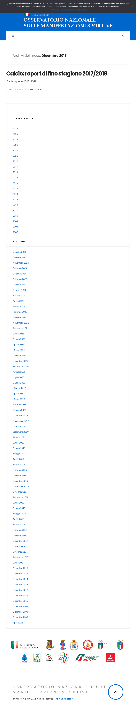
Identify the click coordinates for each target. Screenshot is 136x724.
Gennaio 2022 (19, 317)
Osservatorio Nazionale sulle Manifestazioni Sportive (60, 689)
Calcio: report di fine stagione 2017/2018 (56, 73)
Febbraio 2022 (20, 311)
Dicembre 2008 (20, 611)
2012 (15, 204)
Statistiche (36, 89)
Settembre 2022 (20, 295)
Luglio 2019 (18, 442)
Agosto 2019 (19, 437)
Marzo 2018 (19, 524)
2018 (15, 172)
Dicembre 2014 (20, 579)
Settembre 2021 (20, 328)
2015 (15, 188)
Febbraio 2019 (20, 470)
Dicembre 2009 (20, 606)
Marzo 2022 (19, 306)
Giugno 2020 (19, 382)
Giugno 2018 (19, 508)
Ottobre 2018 (19, 491)
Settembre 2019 (20, 431)
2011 (15, 210)
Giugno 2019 (19, 448)
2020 (15, 161)
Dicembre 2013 (20, 584)
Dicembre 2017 (20, 540)
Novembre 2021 (21, 322)
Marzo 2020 (19, 399)
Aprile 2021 (18, 344)
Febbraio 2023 (20, 279)
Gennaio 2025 (19, 257)
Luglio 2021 (18, 333)
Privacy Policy (64, 699)
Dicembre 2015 (20, 573)
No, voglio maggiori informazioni (74, 10)
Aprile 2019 (18, 459)
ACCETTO (55, 10)
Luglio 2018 (18, 502)
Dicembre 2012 (20, 590)
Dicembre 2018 (20, 480)
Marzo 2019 (19, 464)
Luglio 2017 (18, 562)
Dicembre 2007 (20, 617)
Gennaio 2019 (19, 475)
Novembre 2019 (21, 420)
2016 (15, 183)
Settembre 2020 (20, 366)
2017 (15, 177)
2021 (15, 155)
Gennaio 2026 (19, 251)
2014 (15, 194)
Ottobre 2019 (19, 426)
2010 (15, 215)
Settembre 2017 (20, 557)
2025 (15, 134)
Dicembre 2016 (20, 568)
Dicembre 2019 (20, 415)
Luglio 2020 (18, 377)
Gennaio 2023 (19, 284)
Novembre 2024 (21, 262)
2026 (15, 128)
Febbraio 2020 (20, 404)
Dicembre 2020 (20, 360)
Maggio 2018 (19, 513)
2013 (15, 199)
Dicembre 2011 (20, 595)
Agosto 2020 (19, 371)
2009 (15, 221)
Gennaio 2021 (19, 355)
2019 (15, 166)
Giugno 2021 (19, 339)
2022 (15, 150)
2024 (15, 139)
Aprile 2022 (18, 300)
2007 (15, 232)
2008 (15, 226)
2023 (15, 144)
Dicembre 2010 (20, 600)
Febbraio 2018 (20, 530)
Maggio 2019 (19, 453)
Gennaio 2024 (19, 273)
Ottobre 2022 (19, 290)
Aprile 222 (18, 622)
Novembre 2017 (21, 546)
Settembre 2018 (20, 497)
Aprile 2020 (18, 393)
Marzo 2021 (19, 350)
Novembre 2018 (21, 486)
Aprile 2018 (18, 519)
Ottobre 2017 (19, 551)
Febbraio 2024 (20, 268)
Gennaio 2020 (19, 410)
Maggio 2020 (19, 388)
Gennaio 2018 (19, 535)
